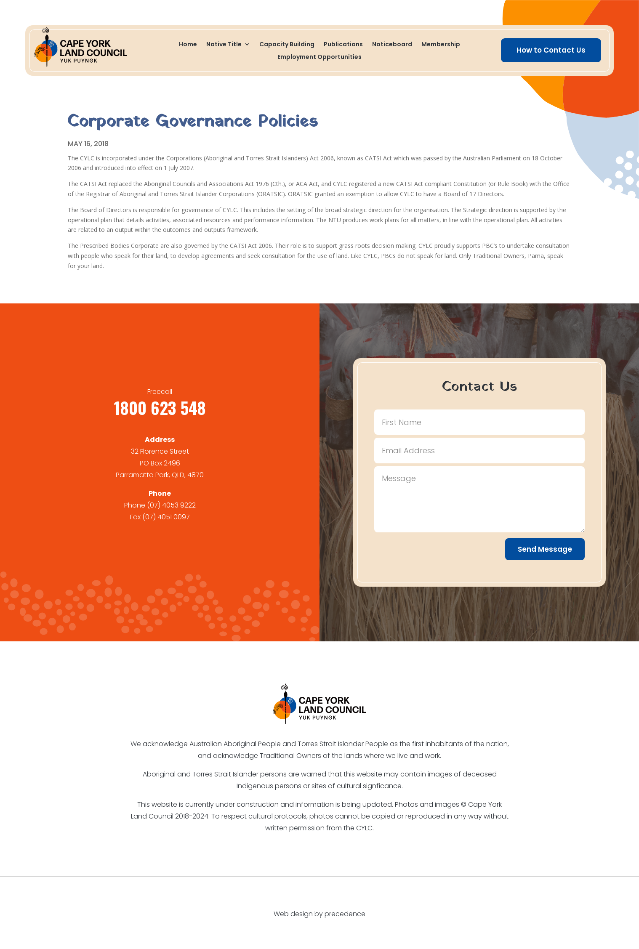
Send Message (545, 549)
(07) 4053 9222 (171, 505)
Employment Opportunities (319, 57)
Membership (440, 44)
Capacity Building (286, 44)
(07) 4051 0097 (166, 517)
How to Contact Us (551, 50)
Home (188, 44)
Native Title (224, 44)
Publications (343, 44)
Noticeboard (392, 44)
